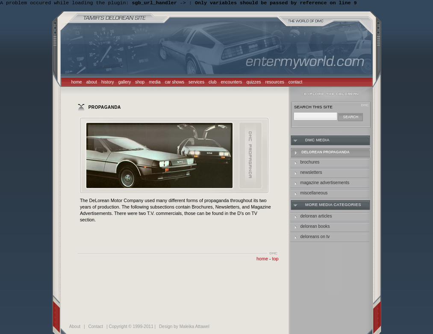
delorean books (315, 227)
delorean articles (316, 217)
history (107, 83)
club (213, 83)
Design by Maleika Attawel (184, 327)
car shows (174, 83)
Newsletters (311, 173)
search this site (313, 107)
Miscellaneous (314, 193)
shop (139, 83)
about (91, 83)
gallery (124, 83)
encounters (231, 83)
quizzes (253, 83)
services (196, 83)
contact (296, 83)
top (275, 259)
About (74, 327)
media (154, 83)
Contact (95, 327)
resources (274, 83)
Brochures (310, 163)
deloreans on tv (315, 237)
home (76, 83)
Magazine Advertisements (325, 183)
